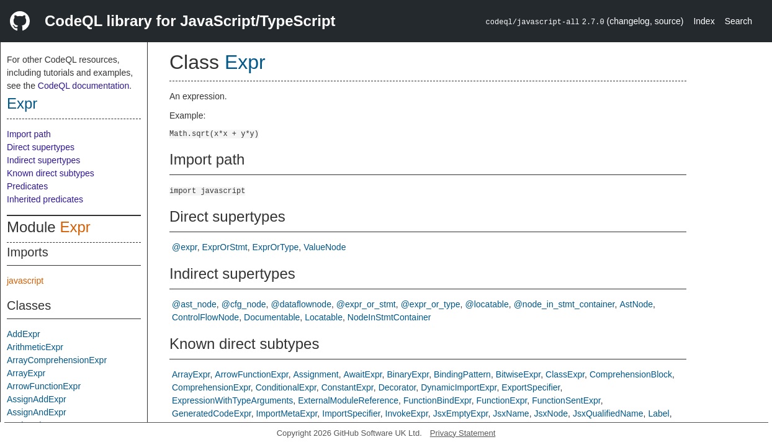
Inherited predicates (45, 199)
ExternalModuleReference (348, 400)
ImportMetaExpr (287, 413)
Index (703, 21)
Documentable (272, 317)
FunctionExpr (502, 400)
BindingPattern (462, 374)
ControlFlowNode (205, 317)
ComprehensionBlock (631, 374)
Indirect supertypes (43, 160)
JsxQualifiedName (608, 413)
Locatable (324, 317)
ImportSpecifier (351, 413)
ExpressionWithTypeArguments (232, 400)
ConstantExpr (347, 387)
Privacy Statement (463, 433)
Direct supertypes (40, 147)
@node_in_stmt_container (564, 304)
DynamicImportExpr (458, 387)
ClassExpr (565, 374)
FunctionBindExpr (437, 400)
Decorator (397, 387)
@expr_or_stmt (366, 304)
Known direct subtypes (50, 173)
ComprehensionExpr (211, 387)
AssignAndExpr (36, 412)
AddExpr (23, 334)
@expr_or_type (430, 304)
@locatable (486, 304)
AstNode (636, 304)
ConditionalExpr (286, 387)
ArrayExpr (26, 373)
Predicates (27, 186)
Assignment (316, 374)
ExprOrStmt (225, 247)
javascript (25, 281)
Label (658, 413)
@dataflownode (301, 304)
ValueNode (324, 247)
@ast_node (194, 304)
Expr (22, 103)
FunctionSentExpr (566, 400)
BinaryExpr (408, 374)
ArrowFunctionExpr (44, 386)
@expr (184, 247)
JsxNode (551, 413)
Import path (29, 134)
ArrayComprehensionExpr (57, 360)
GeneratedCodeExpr (211, 413)
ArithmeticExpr (35, 347)
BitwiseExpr (518, 374)
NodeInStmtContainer (389, 317)
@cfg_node (244, 304)
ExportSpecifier (530, 387)
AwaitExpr (363, 374)
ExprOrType (276, 247)
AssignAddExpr (36, 399)
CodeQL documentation (83, 86)
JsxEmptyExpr (460, 413)
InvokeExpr (406, 413)
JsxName (511, 413)
